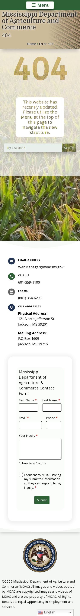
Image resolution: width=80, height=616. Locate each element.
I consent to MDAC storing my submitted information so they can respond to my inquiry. (42, 474)
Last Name (49, 407)
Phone (50, 421)
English (46, 612)
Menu (43, 5)
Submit (41, 489)
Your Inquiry (30, 436)
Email (26, 421)
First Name (29, 407)
